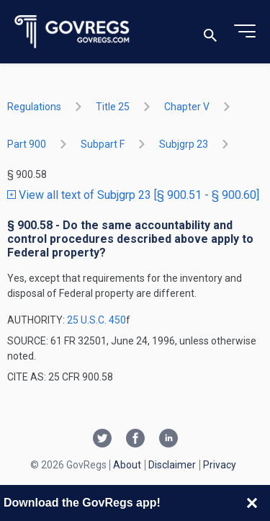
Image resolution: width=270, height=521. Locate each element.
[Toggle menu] (245, 32)
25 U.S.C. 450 (96, 320)
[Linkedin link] (168, 439)
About (127, 465)
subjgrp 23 (183, 144)
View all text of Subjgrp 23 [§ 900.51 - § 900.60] (133, 195)
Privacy (219, 465)
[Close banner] (252, 503)
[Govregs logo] (72, 32)
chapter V (187, 106)
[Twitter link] (102, 439)
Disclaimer (172, 465)
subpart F (103, 144)
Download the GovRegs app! (82, 502)
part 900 (26, 144)
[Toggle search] (210, 32)
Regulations (34, 106)
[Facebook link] (135, 439)
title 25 (113, 106)
